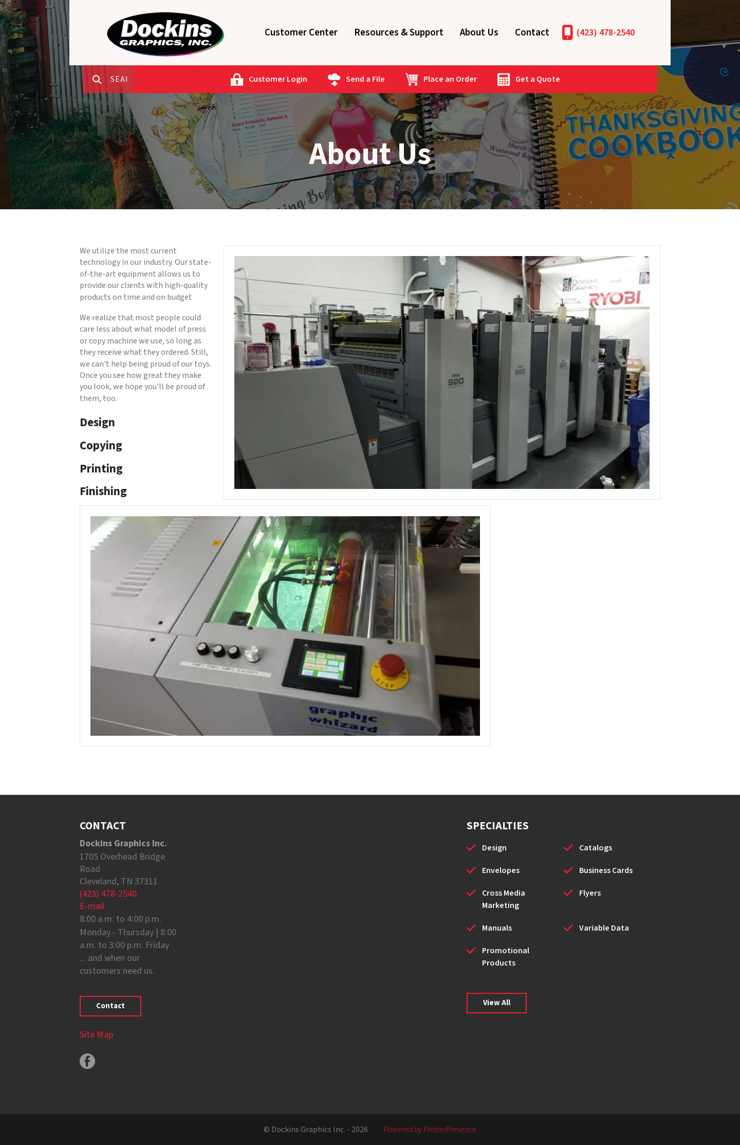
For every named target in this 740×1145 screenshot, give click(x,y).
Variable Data (604, 928)
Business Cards (606, 870)
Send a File (405, 79)
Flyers (590, 893)
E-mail (92, 906)
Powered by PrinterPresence (429, 1129)
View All (496, 1002)
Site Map (96, 1034)
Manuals (497, 928)
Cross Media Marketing (503, 899)
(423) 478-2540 (606, 32)
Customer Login (318, 79)
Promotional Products (505, 957)
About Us (479, 33)
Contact (532, 33)
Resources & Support (398, 33)
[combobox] (164, 79)
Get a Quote (578, 79)
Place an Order (490, 79)
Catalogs (595, 847)
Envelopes (501, 870)
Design (494, 847)
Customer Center (301, 33)
